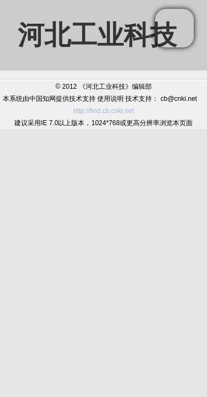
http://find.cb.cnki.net (103, 111)
